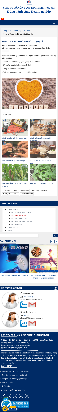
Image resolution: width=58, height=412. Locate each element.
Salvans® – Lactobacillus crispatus (14, 275)
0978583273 (28, 315)
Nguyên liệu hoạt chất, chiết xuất (14, 375)
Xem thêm (10, 363)
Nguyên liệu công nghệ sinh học (14, 379)
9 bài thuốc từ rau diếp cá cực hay (41, 183)
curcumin (6, 190)
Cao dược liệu (7, 382)
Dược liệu (6, 386)
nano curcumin (27, 194)
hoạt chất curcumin (39, 190)
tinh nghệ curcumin (21, 190)
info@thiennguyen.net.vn (17, 348)
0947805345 (28, 297)
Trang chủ (7, 31)
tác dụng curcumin (10, 194)
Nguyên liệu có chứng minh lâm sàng (16, 371)
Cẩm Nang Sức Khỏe (21, 31)
